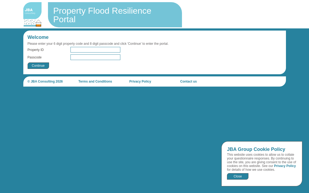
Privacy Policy (285, 166)
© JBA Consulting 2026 (45, 81)
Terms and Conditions (95, 81)
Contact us (188, 81)
